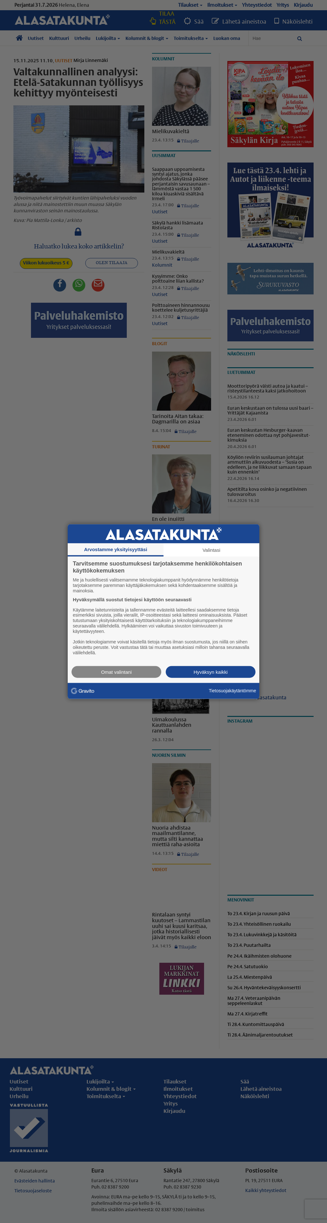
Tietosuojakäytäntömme (232, 690)
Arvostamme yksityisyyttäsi (115, 549)
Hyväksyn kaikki (211, 671)
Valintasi (211, 550)
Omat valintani (116, 671)
